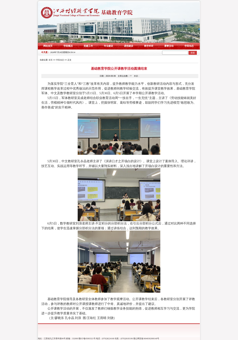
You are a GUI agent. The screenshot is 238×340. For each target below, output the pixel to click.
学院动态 (189, 46)
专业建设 (108, 46)
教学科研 (148, 46)
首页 (51, 60)
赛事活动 (169, 46)
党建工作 (88, 46)
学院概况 (68, 46)
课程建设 (128, 46)
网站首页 (48, 46)
